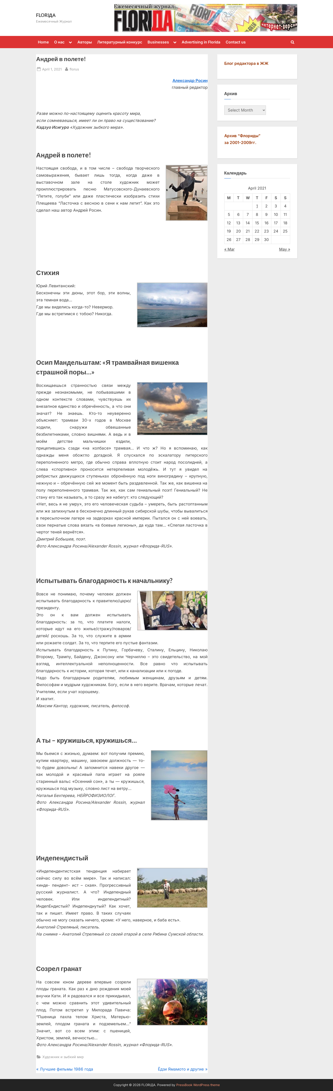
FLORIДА (46, 15)
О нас (59, 42)
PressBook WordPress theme (198, 1085)
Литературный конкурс (119, 42)
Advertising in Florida (201, 42)
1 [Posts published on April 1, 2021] (257, 206)
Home (43, 42)
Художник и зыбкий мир (63, 1057)
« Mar (229, 249)
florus (74, 68)
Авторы (84, 42)
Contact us (236, 42)
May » (284, 249)
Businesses (158, 42)
